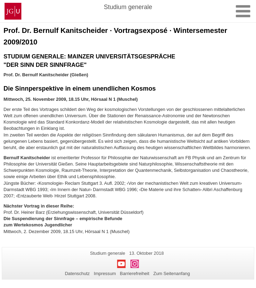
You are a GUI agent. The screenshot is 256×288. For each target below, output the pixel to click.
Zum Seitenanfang (171, 273)
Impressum (105, 273)
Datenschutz (77, 273)
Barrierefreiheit (134, 273)
